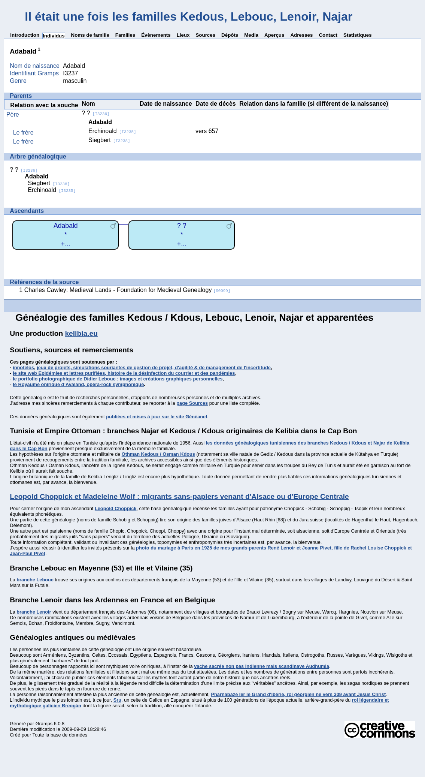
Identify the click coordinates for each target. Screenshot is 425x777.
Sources (205, 35)
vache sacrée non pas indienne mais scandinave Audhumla (261, 666)
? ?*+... (181, 235)
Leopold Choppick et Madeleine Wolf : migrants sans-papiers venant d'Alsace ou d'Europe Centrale (179, 496)
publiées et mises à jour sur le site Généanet (156, 416)
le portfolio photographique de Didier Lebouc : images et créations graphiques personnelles (117, 379)
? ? (95, 113)
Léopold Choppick (116, 508)
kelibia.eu (81, 333)
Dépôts (229, 35)
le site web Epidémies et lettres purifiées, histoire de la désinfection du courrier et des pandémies (124, 373)
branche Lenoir (33, 612)
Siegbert (109, 140)
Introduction (24, 35)
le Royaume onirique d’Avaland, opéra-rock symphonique (78, 384)
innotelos (23, 367)
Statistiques (357, 35)
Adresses (301, 35)
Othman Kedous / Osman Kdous (158, 454)
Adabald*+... (66, 235)
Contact (328, 35)
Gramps (44, 723)
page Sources (192, 403)
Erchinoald (112, 131)
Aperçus (274, 35)
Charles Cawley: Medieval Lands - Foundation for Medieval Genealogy (127, 290)
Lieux (183, 35)
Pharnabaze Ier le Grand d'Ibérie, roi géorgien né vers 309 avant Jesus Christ (298, 694)
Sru (117, 700)
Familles (125, 35)
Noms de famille (90, 35)
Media (251, 35)
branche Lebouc (35, 579)
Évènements (156, 35)
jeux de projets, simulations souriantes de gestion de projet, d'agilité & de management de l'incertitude (154, 367)
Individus (54, 36)
